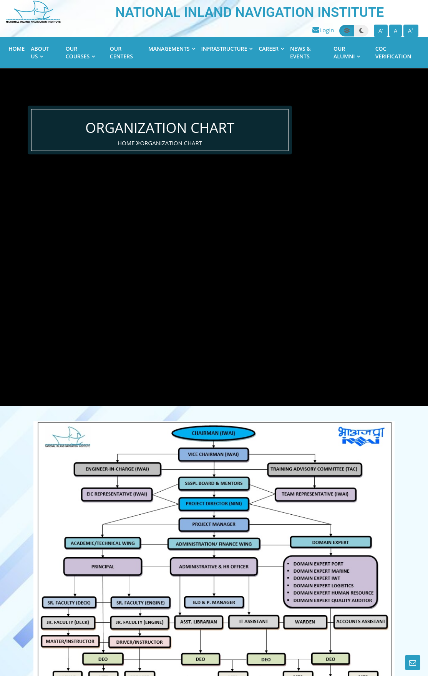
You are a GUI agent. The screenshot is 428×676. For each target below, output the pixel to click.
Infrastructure (224, 48)
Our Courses (78, 52)
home (127, 143)
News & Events (300, 52)
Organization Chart (171, 143)
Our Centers (121, 52)
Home (16, 48)
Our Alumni (344, 52)
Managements (169, 48)
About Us (40, 52)
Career (269, 48)
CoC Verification (393, 52)
